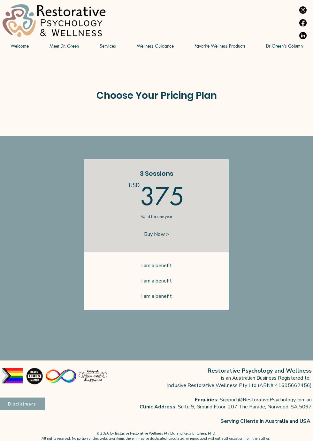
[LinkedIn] (303, 35)
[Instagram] (303, 10)
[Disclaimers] (22, 404)
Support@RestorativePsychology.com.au (266, 399)
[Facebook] (303, 23)
